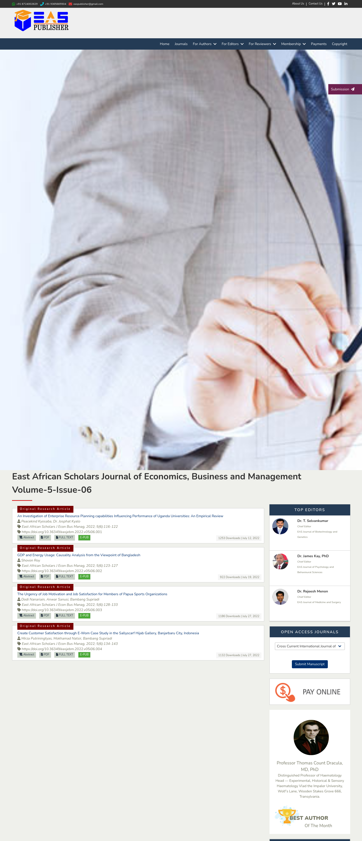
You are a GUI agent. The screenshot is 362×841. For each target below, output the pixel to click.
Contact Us (316, 4)
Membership (293, 44)
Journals (181, 44)
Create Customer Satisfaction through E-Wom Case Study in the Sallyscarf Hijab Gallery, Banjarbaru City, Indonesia (108, 633)
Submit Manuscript (310, 664)
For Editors (233, 44)
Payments (319, 44)
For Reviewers (262, 44)
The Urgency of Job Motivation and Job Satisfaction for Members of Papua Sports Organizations (92, 594)
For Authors (204, 44)
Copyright (339, 44)
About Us (298, 4)
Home (164, 44)
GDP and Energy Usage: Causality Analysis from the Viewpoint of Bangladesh (78, 555)
